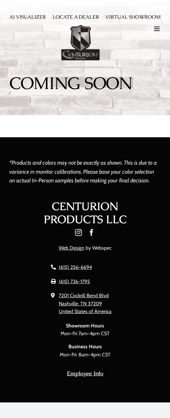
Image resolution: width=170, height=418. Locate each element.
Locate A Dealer (75, 17)
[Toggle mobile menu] (157, 29)
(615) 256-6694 (75, 267)
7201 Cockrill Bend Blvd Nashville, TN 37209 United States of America (85, 303)
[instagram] (78, 232)
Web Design (71, 248)
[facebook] (91, 232)
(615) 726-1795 (74, 281)
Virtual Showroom (133, 17)
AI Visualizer (27, 17)
